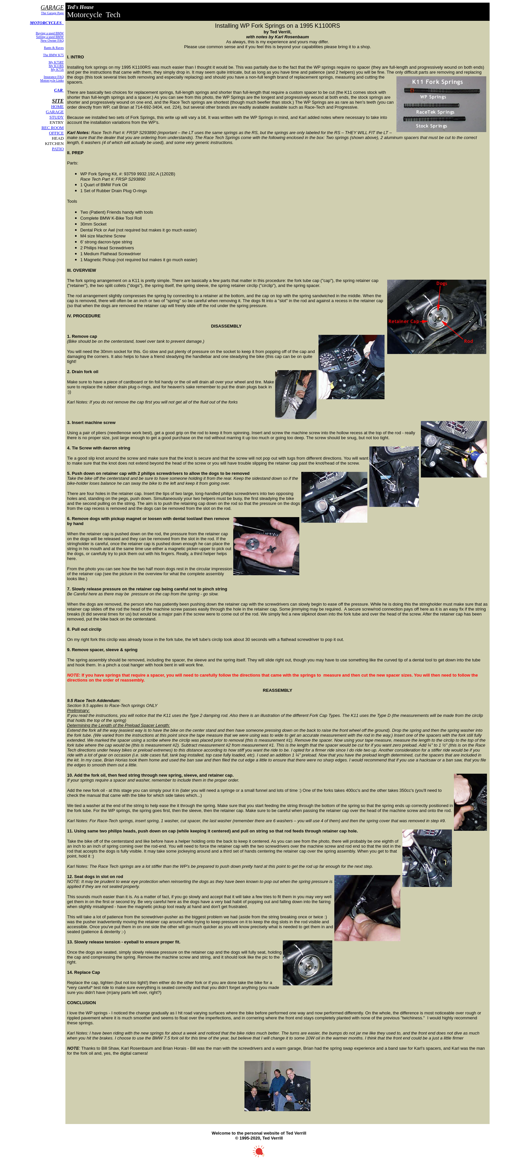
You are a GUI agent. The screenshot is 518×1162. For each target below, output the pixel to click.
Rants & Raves (54, 48)
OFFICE (56, 132)
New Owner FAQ (52, 40)
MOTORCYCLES (47, 22)
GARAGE (55, 111)
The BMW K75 (53, 55)
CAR (59, 90)
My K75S (57, 69)
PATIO (58, 148)
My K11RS (56, 66)
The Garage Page (52, 13)
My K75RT (56, 62)
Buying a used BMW (50, 33)
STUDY (57, 117)
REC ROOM (52, 127)
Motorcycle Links (52, 80)
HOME (57, 106)
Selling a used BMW (50, 37)
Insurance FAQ (54, 77)
